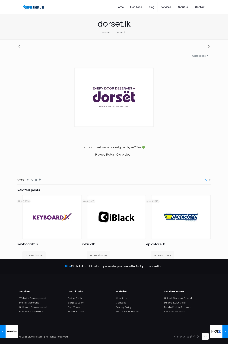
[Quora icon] (197, 336)
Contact (121, 302)
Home (106, 32)
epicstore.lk (155, 244)
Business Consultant (31, 311)
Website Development (32, 298)
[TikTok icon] (191, 336)
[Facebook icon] (178, 336)
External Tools (76, 311)
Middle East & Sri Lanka (177, 307)
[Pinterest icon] (194, 336)
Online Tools (75, 298)
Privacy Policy (123, 307)
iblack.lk (88, 244)
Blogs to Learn (76, 302)
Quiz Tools (74, 307)
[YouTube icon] (174, 336)
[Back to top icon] (205, 336)
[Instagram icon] (188, 336)
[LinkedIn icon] (181, 336)
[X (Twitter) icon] (184, 336)
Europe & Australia (175, 302)
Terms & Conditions (127, 311)
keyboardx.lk (27, 244)
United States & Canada (178, 298)
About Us (121, 298)
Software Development (33, 307)
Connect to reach (174, 311)
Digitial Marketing (29, 302)
